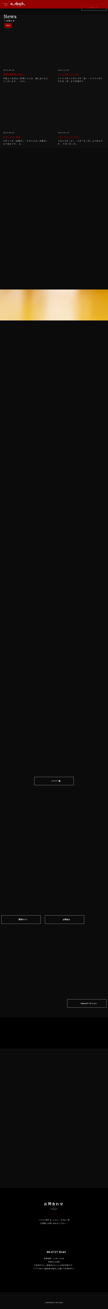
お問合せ (66, 922)
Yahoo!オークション (88, 1004)
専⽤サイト (23, 922)
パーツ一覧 (55, 783)
